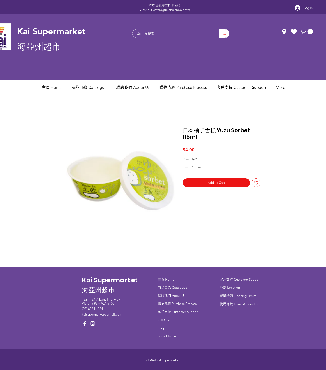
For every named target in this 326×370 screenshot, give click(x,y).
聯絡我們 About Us (171, 296)
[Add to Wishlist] (256, 182)
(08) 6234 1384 (92, 309)
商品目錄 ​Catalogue (173, 287)
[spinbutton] (193, 167)
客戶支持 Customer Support (178, 312)
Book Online (167, 336)
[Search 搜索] (173, 33)
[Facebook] (85, 324)
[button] (306, 31)
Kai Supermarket (51, 31)
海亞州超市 (39, 47)
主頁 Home (166, 279)
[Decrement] (186, 167)
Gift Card (164, 320)
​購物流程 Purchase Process (177, 304)
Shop (161, 328)
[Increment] (199, 167)
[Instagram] (93, 324)
